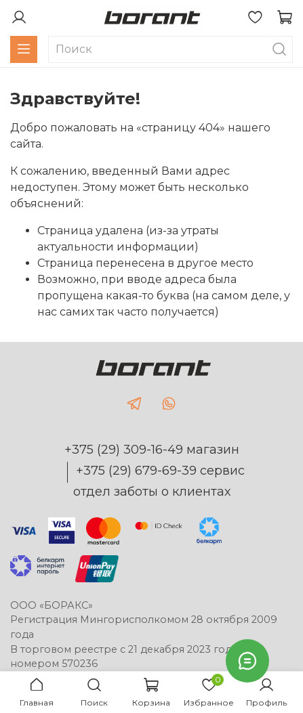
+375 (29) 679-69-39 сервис (160, 470)
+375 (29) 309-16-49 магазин (151, 449)
